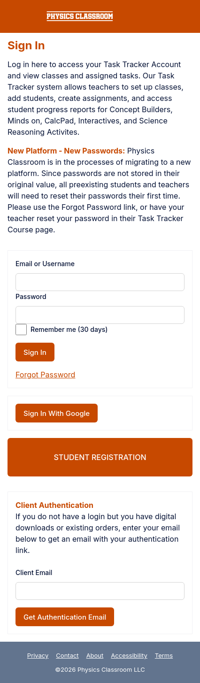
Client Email (33, 572)
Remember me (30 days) (69, 329)
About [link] (95, 655)
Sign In (34, 352)
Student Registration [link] (100, 457)
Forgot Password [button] (45, 374)
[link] (79, 16)
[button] (12, 16)
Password (30, 296)
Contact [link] (67, 655)
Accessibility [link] (129, 655)
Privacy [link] (38, 655)
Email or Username (45, 264)
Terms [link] (164, 655)
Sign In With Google (56, 413)
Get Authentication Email (64, 617)
